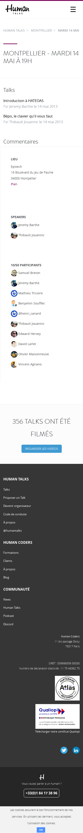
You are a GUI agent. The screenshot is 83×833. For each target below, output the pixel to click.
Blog (6, 577)
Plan (14, 184)
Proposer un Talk (14, 498)
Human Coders (70, 636)
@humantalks (12, 531)
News (7, 599)
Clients (7, 561)
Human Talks (11, 608)
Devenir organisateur (17, 506)
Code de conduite (15, 514)
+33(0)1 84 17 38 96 (41, 793)
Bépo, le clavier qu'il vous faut (28, 116)
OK (41, 829)
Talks (6, 489)
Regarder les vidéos (41, 449)
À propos (9, 522)
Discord (8, 624)
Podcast (8, 616)
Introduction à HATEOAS (23, 100)
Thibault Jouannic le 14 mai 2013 (36, 121)
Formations (11, 553)
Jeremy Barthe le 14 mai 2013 (33, 106)
